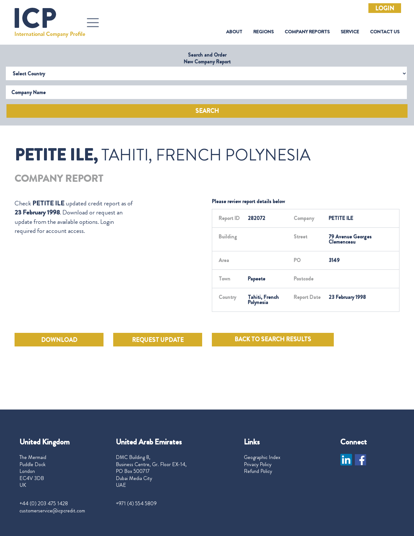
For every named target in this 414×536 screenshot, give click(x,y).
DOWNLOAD (59, 340)
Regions (263, 31)
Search (207, 111)
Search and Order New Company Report (207, 58)
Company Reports (307, 31)
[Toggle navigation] (93, 22)
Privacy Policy (257, 464)
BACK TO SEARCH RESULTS (272, 339)
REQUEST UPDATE (158, 340)
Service (350, 31)
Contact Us (384, 31)
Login (384, 8)
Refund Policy (258, 471)
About (234, 31)
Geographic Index (262, 457)
